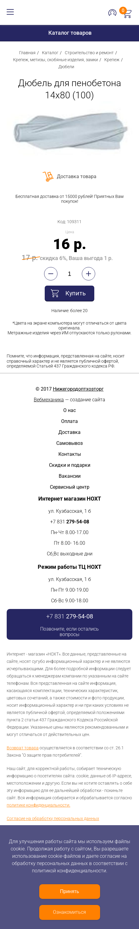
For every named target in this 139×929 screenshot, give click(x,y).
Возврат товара (23, 747)
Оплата (69, 421)
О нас (69, 410)
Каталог (50, 52)
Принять (69, 891)
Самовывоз (69, 443)
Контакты (69, 454)
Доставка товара (76, 176)
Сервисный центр (69, 487)
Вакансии (70, 476)
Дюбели (66, 66)
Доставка (69, 432)
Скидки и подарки (69, 465)
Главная (27, 52)
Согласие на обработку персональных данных (53, 818)
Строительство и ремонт (89, 52)
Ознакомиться (69, 912)
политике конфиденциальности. (38, 805)
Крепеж (112, 59)
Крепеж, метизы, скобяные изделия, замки (55, 59)
